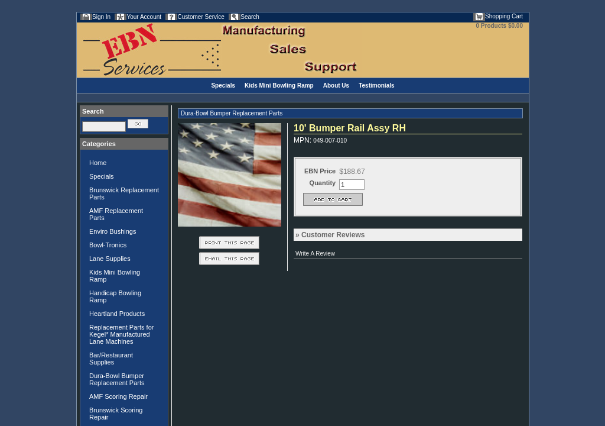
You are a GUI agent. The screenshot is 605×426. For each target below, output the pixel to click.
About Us (336, 85)
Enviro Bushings (112, 231)
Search (249, 17)
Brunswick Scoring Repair (115, 413)
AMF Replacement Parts (116, 214)
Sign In (101, 17)
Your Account (143, 17)
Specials (223, 85)
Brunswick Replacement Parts (124, 193)
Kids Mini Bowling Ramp (279, 85)
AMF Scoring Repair (118, 396)
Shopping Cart (504, 16)
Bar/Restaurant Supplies (111, 358)
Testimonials (376, 85)
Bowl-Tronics (107, 244)
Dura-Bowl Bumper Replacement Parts (117, 379)
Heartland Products (117, 313)
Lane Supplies (110, 258)
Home (97, 162)
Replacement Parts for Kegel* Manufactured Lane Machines (121, 334)
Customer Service (200, 17)
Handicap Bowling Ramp (115, 296)
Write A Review (315, 253)
